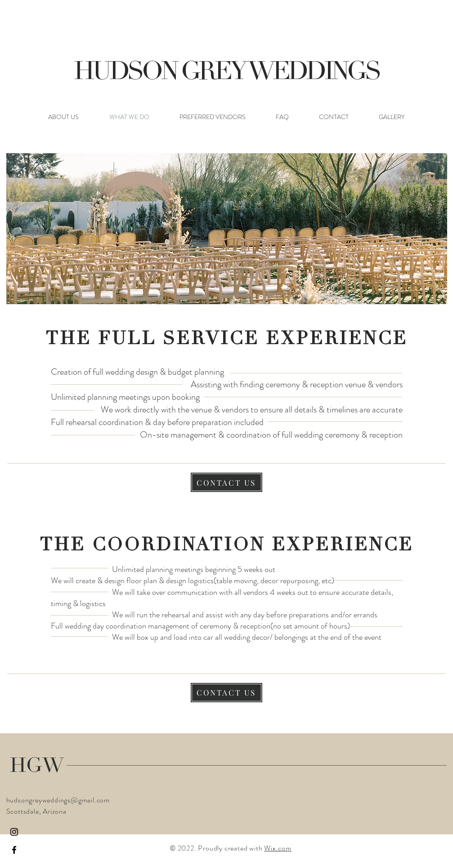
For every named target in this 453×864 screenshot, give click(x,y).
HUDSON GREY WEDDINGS (226, 73)
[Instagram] (14, 832)
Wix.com (278, 848)
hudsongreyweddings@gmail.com (58, 800)
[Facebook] (14, 850)
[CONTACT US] (226, 482)
